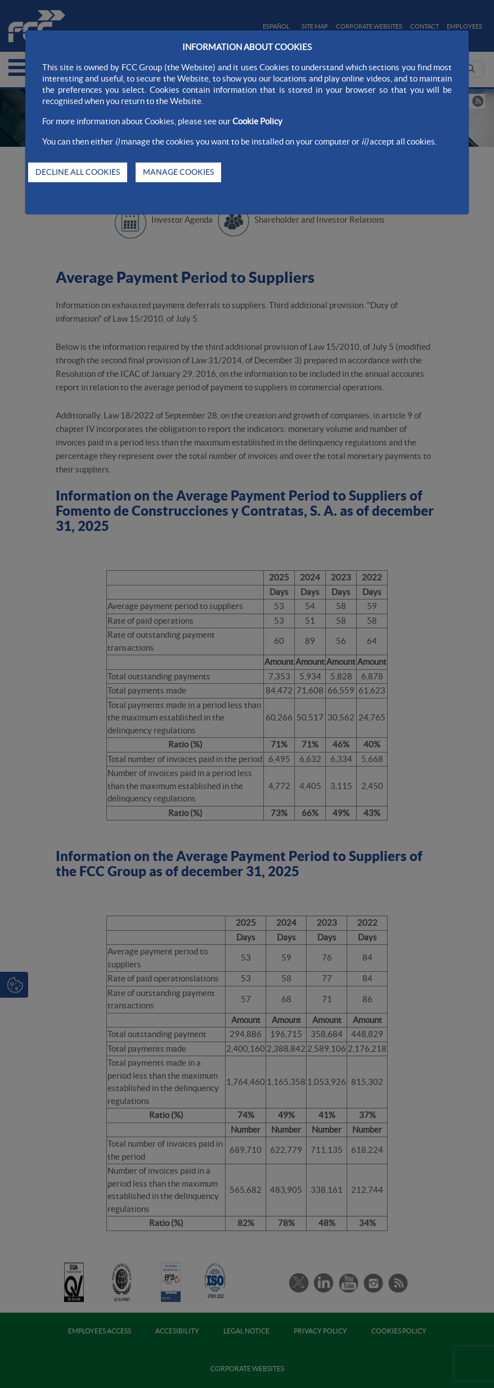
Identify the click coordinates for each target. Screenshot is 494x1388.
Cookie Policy (257, 121)
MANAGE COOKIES (178, 172)
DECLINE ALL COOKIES (77, 172)
